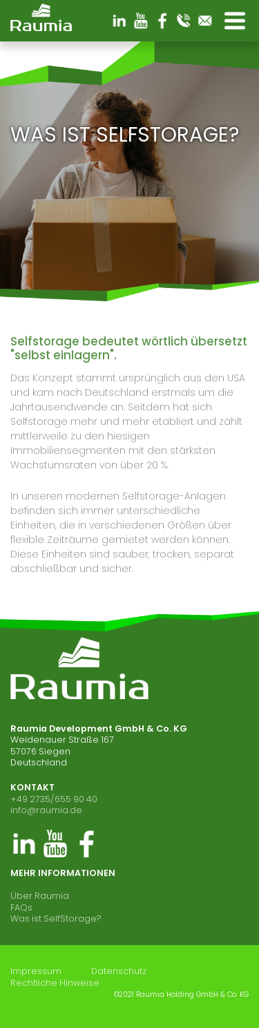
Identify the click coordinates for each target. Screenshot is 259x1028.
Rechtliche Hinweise (54, 983)
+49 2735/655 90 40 (53, 799)
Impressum (35, 971)
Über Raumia (39, 896)
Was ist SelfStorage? (56, 918)
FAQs (21, 907)
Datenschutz (118, 971)
